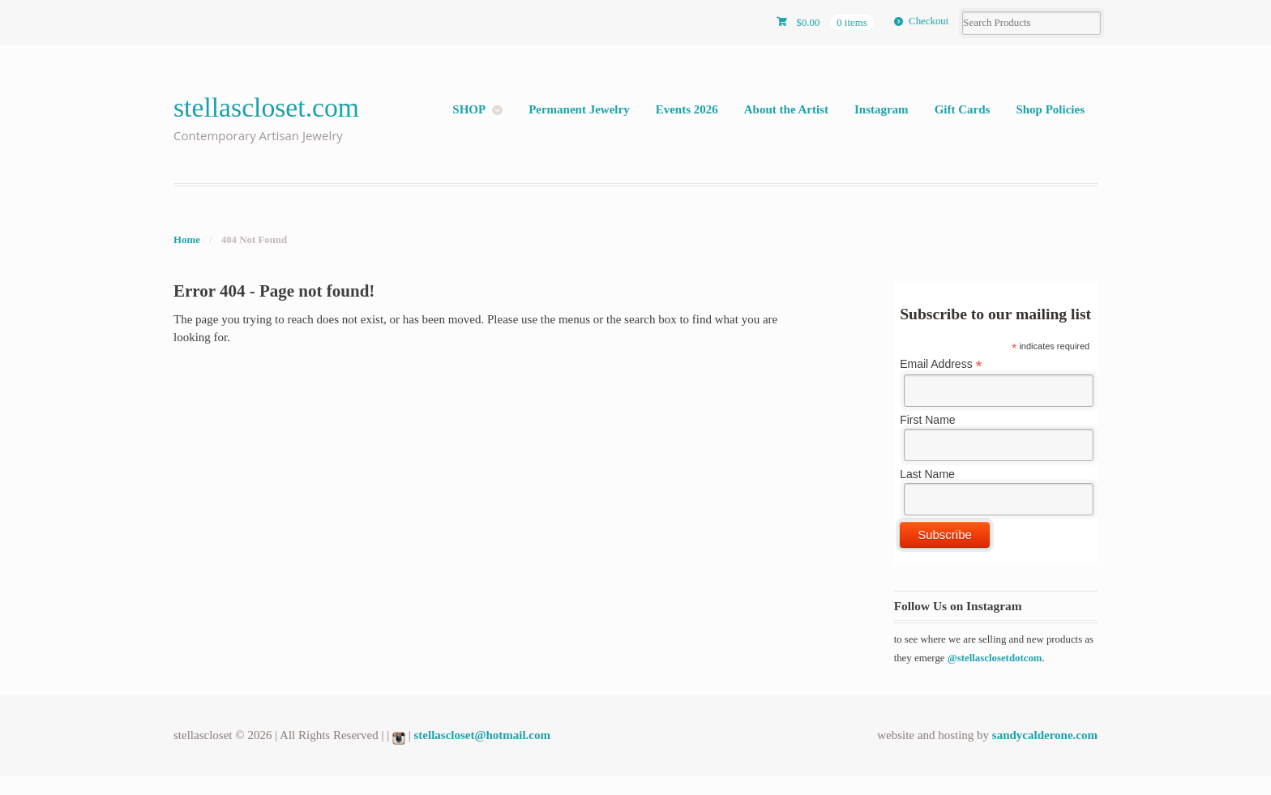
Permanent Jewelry (579, 109)
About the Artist (786, 109)
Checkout (928, 21)
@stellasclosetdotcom (995, 658)
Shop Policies (1050, 109)
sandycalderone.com (1045, 735)
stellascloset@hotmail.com (482, 735)
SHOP (469, 109)
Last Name (927, 474)
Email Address (941, 364)
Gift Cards (963, 109)
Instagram (881, 109)
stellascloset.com (266, 107)
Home (186, 240)
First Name (927, 419)
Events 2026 (687, 109)
